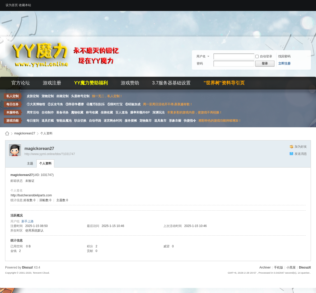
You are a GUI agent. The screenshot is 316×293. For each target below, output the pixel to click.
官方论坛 (20, 82)
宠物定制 (48, 96)
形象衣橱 (175, 120)
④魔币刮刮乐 (95, 104)
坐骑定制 (62, 96)
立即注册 (284, 63)
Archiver (265, 267)
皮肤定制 (33, 96)
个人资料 (45, 163)
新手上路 (27, 221)
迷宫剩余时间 (113, 120)
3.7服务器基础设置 (171, 82)
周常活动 (33, 112)
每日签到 (33, 120)
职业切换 (80, 120)
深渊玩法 (158, 112)
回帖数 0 (45, 200)
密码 (200, 63)
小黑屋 (291, 267)
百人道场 (121, 112)
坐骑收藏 (107, 112)
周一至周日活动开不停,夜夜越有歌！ (168, 104)
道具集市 (160, 120)
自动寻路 (95, 120)
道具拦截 (48, 120)
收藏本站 (25, 5)
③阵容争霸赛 (74, 104)
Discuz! (27, 267)
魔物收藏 (77, 112)
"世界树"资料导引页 (224, 82)
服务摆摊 (131, 120)
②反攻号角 (55, 104)
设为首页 (12, 5)
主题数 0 (62, 200)
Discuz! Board (7, 133)
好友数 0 (29, 200)
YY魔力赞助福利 (91, 82)
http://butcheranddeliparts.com (31, 195)
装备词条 (62, 112)
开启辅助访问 (309, 3)
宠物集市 (145, 120)
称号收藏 (92, 112)
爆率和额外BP (140, 112)
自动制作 (48, 112)
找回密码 (284, 56)
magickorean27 (24, 133)
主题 (30, 163)
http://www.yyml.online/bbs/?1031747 (49, 154)
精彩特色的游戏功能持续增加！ (220, 120)
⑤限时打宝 (115, 104)
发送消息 (301, 154)
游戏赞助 (130, 82)
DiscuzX (305, 267)
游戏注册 (52, 82)
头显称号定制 (80, 96)
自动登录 (263, 56)
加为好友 (301, 146)
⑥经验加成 (132, 104)
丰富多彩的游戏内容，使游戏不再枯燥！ (194, 112)
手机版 (278, 267)
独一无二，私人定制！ (107, 96)
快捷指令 (190, 120)
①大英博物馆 (36, 104)
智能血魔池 (64, 120)
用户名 (201, 56)
